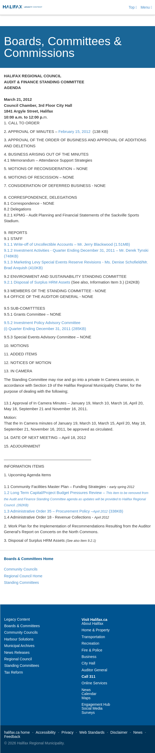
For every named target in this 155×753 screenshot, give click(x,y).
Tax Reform (13, 672)
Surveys (88, 712)
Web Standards (92, 732)
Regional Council (18, 659)
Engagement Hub (96, 704)
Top (133, 7)
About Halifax (92, 623)
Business (89, 657)
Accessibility (46, 732)
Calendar (89, 694)
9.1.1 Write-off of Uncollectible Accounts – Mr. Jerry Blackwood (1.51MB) (67, 244)
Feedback (12, 736)
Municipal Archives (19, 646)
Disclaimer (118, 732)
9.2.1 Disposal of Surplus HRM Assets (37, 282)
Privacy (67, 732)
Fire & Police (92, 650)
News (86, 690)
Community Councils (20, 569)
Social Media (92, 708)
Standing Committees (21, 582)
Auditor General (94, 670)
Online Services (94, 683)
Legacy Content (17, 619)
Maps (86, 698)
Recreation (90, 643)
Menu (146, 7)
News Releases (17, 652)
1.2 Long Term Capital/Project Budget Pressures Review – (76, 498)
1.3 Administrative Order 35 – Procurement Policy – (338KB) (63, 511)
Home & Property (96, 630)
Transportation (93, 637)
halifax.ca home (17, 732)
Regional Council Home (23, 576)
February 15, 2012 (74, 131)
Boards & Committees (22, 626)
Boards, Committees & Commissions (63, 47)
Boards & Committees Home (28, 559)
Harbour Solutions (18, 639)
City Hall (88, 663)
